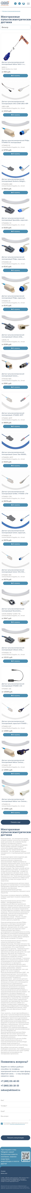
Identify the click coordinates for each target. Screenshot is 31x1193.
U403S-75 (5, 340)
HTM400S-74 (6, 223)
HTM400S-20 (6, 262)
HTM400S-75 (6, 653)
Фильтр (15, 27)
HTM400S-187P (7, 457)
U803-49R (5, 106)
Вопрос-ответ (4, 1173)
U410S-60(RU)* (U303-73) (11, 614)
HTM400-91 (6, 145)
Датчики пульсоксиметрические (11, 11)
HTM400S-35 (6, 535)
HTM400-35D (6, 575)
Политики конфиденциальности (17, 1124)
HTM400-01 (6, 804)
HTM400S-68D (7, 184)
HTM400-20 (6, 301)
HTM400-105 (6, 689)
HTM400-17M (6, 496)
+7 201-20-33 (10, 1085)
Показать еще (15, 822)
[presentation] (13, 1130)
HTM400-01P (6, 726)
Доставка (3, 1171)
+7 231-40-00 (10, 1081)
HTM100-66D (6, 379)
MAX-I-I (4, 67)
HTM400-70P (6, 765)
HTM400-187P (7, 418)
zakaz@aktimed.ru (10, 1090)
